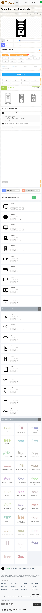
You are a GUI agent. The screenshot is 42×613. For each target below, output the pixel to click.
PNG (33, 55)
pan (11, 335)
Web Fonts (8, 569)
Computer (5, 182)
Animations (11, 88)
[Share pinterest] (37, 14)
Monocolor (5, 14)
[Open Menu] (26, 2)
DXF (36, 58)
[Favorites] (17, 208)
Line (5, 61)
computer (12, 203)
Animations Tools (4, 585)
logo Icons (32, 569)
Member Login (34, 588)
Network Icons (24, 586)
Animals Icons (24, 585)
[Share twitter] (33, 14)
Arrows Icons (34, 585)
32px (16, 80)
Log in (33, 2)
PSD (29, 58)
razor (11, 387)
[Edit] (14, 208)
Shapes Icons (14, 588)
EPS (13, 58)
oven (11, 366)
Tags (20, 569)
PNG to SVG (3, 583)
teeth (11, 314)
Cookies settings (34, 589)
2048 (35, 83)
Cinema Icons (34, 586)
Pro (20, 45)
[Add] (11, 208)
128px (35, 80)
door (11, 345)
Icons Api (23, 588)
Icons (3, 88)
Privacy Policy (24, 589)
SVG (5, 55)
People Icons (13, 586)
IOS (21, 61)
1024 (25, 83)
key (11, 408)
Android (13, 61)
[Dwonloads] (20, 208)
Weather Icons (4, 586)
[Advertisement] (21, 155)
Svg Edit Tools (14, 583)
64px (25, 80)
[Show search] (21, 2)
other (13, 14)
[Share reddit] (30, 14)
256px (6, 83)
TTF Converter (24, 583)
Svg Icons (7, 2)
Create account (4, 589)
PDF (5, 58)
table (11, 398)
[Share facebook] (27, 14)
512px (16, 83)
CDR (21, 58)
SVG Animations (19, 55)
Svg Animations (14, 585)
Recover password (15, 589)
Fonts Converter (34, 583)
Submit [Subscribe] (37, 604)
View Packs (36, 88)
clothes (12, 377)
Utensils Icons (4, 588)
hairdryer (12, 324)
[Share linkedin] (40, 14)
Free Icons (15, 569)
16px (6, 80)
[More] (23, 208)
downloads (21, 74)
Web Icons (25, 569)
